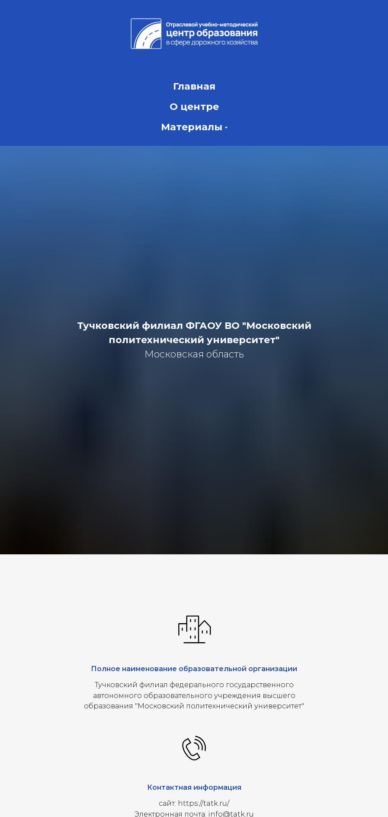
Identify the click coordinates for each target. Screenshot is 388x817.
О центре (194, 107)
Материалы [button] (191, 127)
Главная (194, 86)
